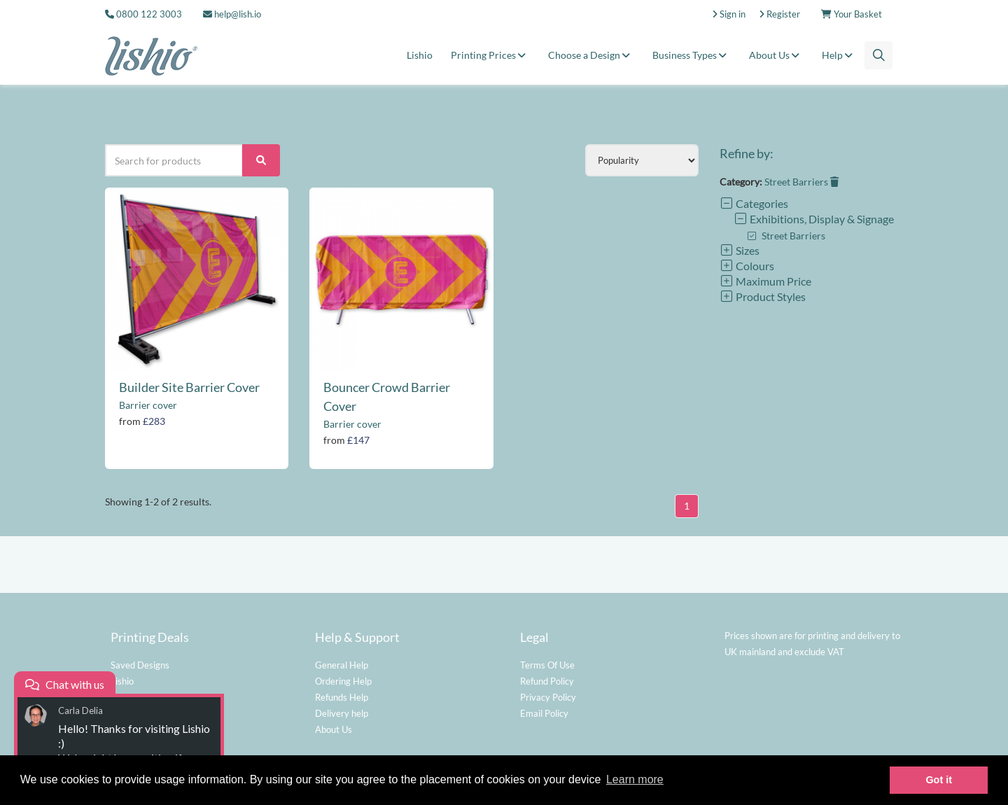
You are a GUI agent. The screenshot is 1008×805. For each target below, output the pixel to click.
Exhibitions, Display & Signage (814, 218)
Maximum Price (765, 281)
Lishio (420, 55)
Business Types (691, 55)
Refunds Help (341, 697)
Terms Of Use (547, 665)
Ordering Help (343, 681)
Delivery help (341, 713)
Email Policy (544, 713)
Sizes (740, 250)
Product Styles (763, 296)
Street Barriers (801, 182)
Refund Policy (547, 681)
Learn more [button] (635, 779)
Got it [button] (938, 779)
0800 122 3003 (149, 14)
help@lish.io (232, 14)
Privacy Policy (548, 697)
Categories (754, 203)
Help (839, 55)
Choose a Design (591, 55)
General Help (341, 665)
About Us (776, 55)
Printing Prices (490, 55)
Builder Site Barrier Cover (189, 387)
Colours (747, 265)
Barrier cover (148, 405)
